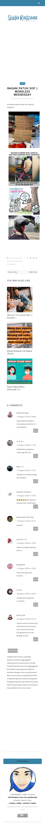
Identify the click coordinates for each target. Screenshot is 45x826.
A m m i (20, 441)
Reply (35, 430)
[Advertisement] (22, 46)
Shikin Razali (24, 492)
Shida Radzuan (20, 98)
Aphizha (21, 615)
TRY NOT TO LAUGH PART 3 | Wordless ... (19, 316)
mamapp (21, 565)
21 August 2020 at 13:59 (26, 568)
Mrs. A (20, 467)
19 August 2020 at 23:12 (26, 521)
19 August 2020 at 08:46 (26, 416)
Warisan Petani (25, 517)
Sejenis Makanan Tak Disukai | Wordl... (19, 352)
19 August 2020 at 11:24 (26, 445)
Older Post (33, 272)
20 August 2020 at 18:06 (26, 543)
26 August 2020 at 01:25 (26, 619)
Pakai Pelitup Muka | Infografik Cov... (15, 388)
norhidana (23, 413)
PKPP (22, 83)
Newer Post (12, 272)
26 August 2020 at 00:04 (26, 594)
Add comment (12, 650)
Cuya (19, 590)
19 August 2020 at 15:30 (26, 495)
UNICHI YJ (22, 539)
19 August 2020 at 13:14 (26, 470)
